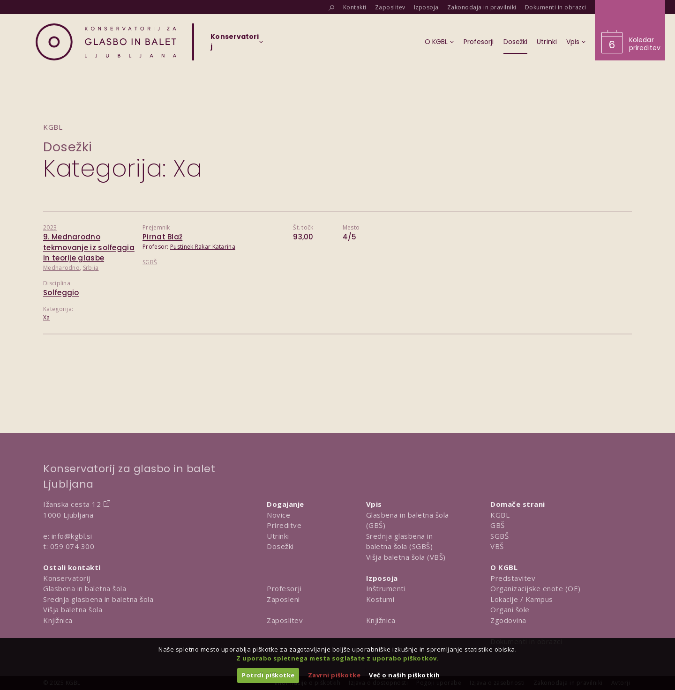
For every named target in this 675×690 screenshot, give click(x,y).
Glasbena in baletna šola (84, 588)
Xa (46, 317)
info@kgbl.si (72, 536)
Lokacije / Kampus (521, 599)
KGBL (500, 514)
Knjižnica (58, 620)
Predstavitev (512, 578)
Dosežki (67, 147)
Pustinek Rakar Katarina (202, 247)
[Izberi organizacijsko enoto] (234, 44)
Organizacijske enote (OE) (535, 588)
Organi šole (510, 609)
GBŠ (497, 525)
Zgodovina (508, 620)
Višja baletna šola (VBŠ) (406, 557)
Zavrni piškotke (334, 675)
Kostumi (380, 599)
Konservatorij (66, 578)
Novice (278, 514)
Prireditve (284, 525)
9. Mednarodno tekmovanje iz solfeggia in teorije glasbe (89, 247)
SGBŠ (149, 262)
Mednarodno (61, 268)
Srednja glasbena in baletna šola (98, 599)
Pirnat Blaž (162, 237)
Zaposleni (283, 599)
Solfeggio (61, 292)
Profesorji (284, 588)
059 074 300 (72, 546)
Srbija (91, 268)
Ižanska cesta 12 (72, 504)
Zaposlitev (285, 620)
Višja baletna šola (72, 609)
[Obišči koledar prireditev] (630, 30)
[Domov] (106, 41)
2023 (50, 227)
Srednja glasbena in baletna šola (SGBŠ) (399, 541)
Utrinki (278, 536)
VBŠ (497, 546)
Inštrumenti (386, 588)
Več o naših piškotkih (404, 675)
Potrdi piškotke (268, 675)
